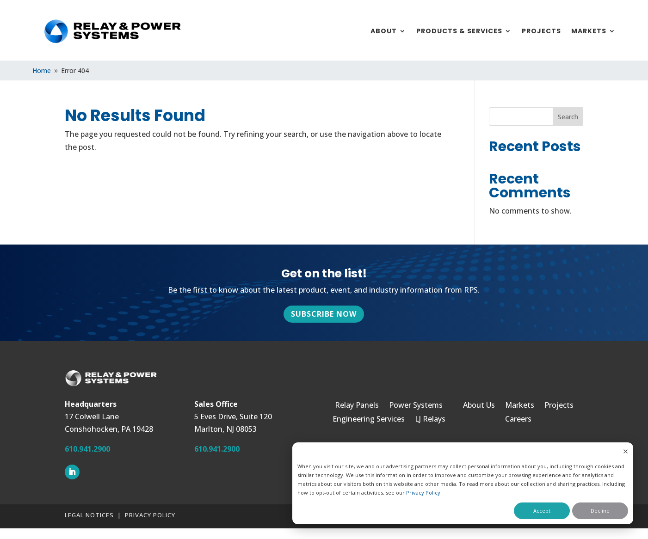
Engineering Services (369, 420)
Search (568, 116)
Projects (541, 31)
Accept (541, 510)
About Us (479, 406)
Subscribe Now (324, 314)
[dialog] (462, 483)
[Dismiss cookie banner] (625, 451)
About (383, 31)
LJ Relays (430, 420)
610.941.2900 (87, 449)
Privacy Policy (423, 492)
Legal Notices (89, 515)
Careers (518, 420)
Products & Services (459, 31)
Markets (588, 31)
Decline (600, 510)
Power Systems (416, 406)
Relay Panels (357, 406)
